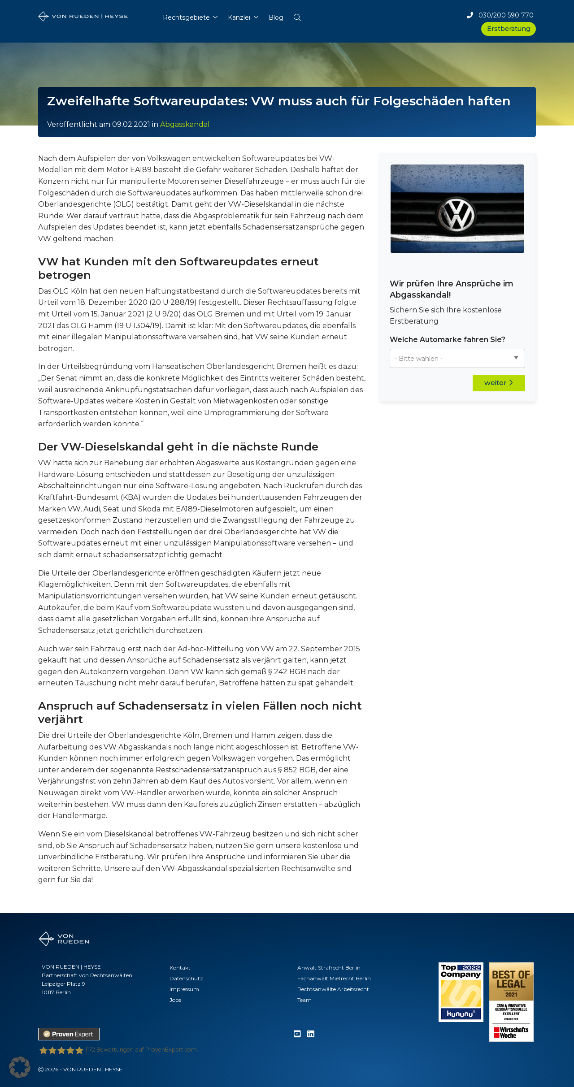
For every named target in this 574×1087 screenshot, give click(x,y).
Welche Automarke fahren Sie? (447, 339)
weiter (498, 382)
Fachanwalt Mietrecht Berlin (334, 978)
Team (304, 999)
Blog (276, 17)
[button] (297, 15)
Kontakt (180, 967)
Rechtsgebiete (186, 17)
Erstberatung (508, 29)
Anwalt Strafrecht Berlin (329, 967)
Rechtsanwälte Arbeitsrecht (333, 989)
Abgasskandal (185, 124)
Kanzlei (239, 17)
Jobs (175, 999)
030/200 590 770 (500, 15)
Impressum (184, 989)
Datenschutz (186, 978)
